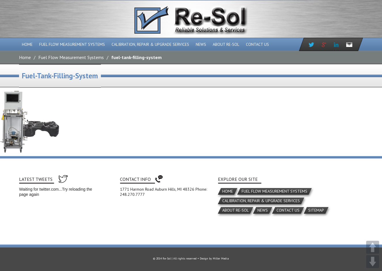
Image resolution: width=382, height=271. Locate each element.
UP (372, 247)
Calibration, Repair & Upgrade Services (150, 44)
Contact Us (257, 44)
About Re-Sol (226, 44)
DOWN (372, 261)
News (201, 44)
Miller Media (221, 258)
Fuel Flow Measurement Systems (72, 44)
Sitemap (316, 210)
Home (27, 44)
